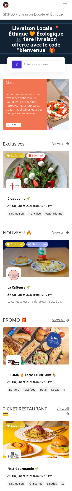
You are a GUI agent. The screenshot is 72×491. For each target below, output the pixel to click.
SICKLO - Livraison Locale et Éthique (33, 14)
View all (60, 143)
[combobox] (36, 64)
